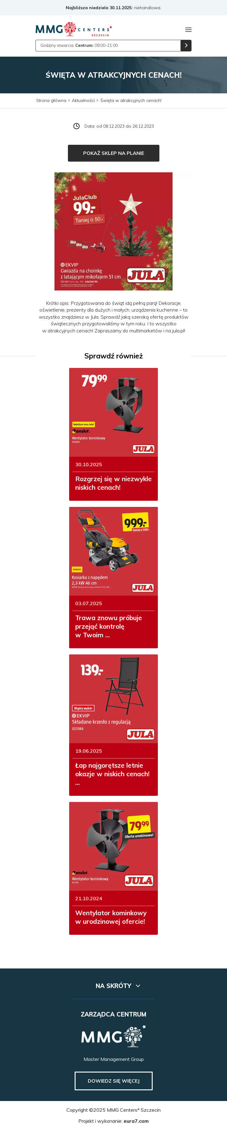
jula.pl (178, 331)
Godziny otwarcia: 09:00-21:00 (79, 45)
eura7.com (136, 1121)
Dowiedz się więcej (114, 1081)
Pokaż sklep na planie (113, 153)
